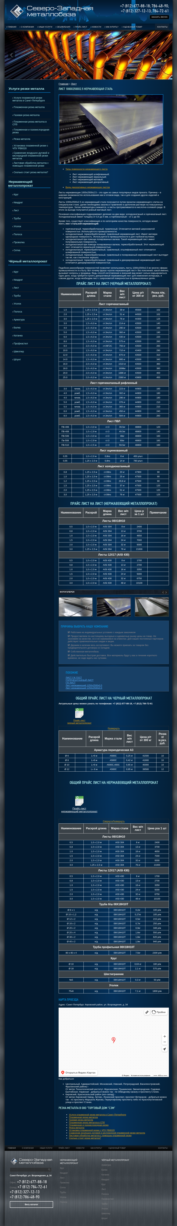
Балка (17, 327)
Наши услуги (45, 27)
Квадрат (18, 202)
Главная (12, 27)
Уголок (17, 226)
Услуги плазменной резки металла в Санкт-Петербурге (28, 99)
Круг (16, 194)
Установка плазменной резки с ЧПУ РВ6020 (30, 147)
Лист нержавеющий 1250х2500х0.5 (84, 685)
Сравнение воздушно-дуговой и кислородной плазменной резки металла (30, 155)
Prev (11, 55)
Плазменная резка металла (29, 107)
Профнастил (21, 343)
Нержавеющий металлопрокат (20, 183)
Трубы (17, 218)
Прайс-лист (81, 27)
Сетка (17, 250)
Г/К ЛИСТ (71, 682)
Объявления (63, 27)
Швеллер (19, 351)
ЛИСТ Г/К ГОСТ (74, 677)
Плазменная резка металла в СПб (29, 123)
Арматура (19, 319)
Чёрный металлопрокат (28, 261)
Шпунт (17, 359)
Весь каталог (31, 1204)
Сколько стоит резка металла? (31, 172)
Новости (96, 27)
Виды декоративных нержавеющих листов (88, 187)
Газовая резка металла (27, 115)
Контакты (162, 27)
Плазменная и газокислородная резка (30, 131)
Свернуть (108, 821)
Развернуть (114, 728)
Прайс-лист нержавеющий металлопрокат (79, 810)
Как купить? (112, 27)
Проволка (19, 242)
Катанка (18, 335)
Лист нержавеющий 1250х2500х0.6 (84, 688)
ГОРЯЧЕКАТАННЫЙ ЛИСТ (80, 680)
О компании (27, 27)
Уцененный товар (132, 27)
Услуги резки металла (26, 88)
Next (165, 55)
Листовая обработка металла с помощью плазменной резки (30, 164)
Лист (16, 210)
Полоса (18, 234)
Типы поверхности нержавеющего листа (87, 169)
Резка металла (22, 139)
